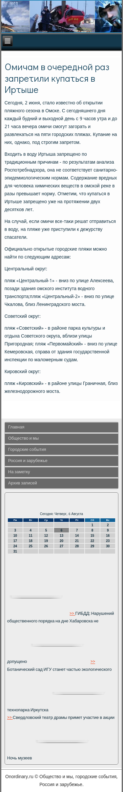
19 (46, 541)
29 (92, 546)
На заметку (19, 472)
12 (46, 535)
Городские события (27, 449)
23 (108, 541)
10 (15, 535)
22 (92, 541)
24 (15, 546)
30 (108, 546)
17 (15, 541)
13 (61, 535)
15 (92, 535)
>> (72, 613)
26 (46, 546)
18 (30, 541)
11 (30, 535)
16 (108, 535)
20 (61, 541)
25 (30, 546)
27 (61, 546)
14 (77, 535)
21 (77, 541)
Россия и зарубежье (28, 461)
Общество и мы (23, 438)
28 (77, 546)
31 (15, 551)
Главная (16, 427)
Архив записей (22, 483)
